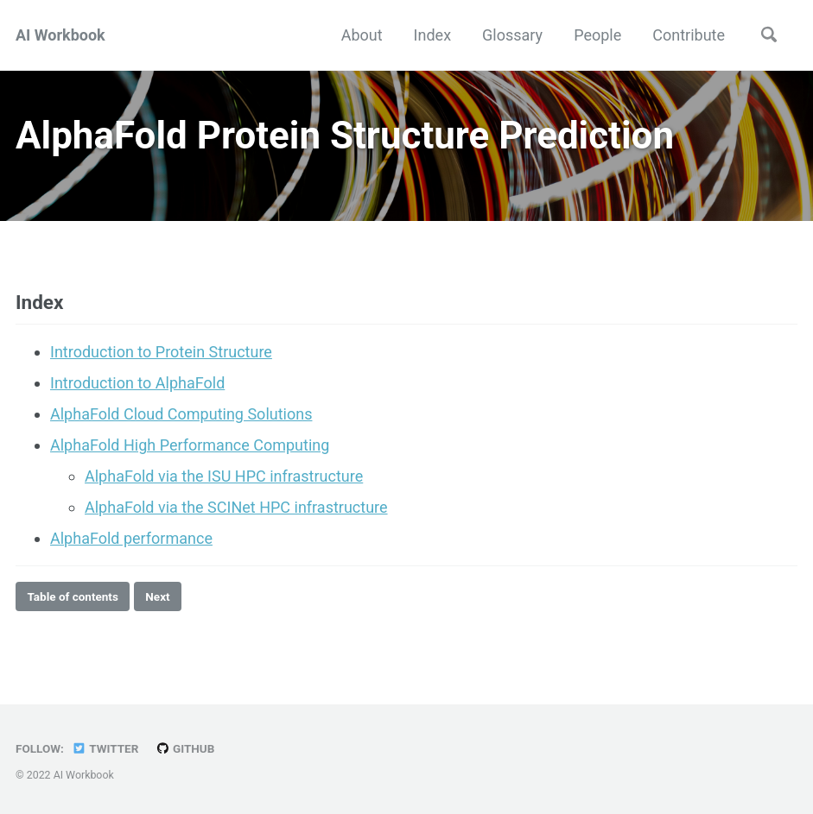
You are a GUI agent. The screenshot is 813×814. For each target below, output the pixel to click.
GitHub (185, 748)
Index (432, 35)
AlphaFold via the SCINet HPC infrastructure (236, 507)
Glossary (512, 35)
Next (157, 596)
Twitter (105, 748)
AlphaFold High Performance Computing (189, 445)
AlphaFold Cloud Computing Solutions (181, 414)
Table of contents (73, 596)
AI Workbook (60, 35)
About (362, 35)
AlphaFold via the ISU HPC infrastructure (224, 476)
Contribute (688, 35)
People (597, 35)
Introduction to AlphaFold (137, 383)
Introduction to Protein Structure (161, 352)
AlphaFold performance (131, 538)
